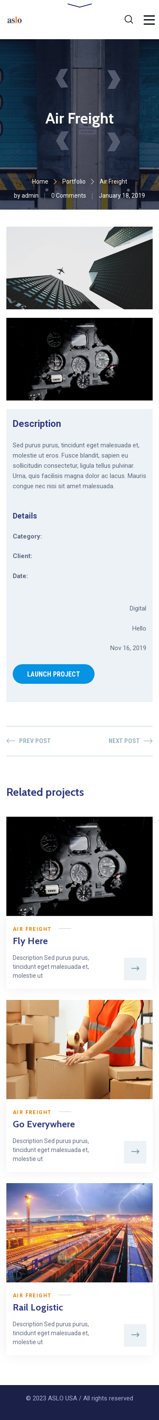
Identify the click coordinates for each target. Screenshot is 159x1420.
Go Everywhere (44, 1124)
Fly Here (30, 941)
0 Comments (68, 195)
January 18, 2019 (122, 195)
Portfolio (74, 181)
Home (40, 181)
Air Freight (32, 929)
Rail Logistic (38, 1307)
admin (30, 195)
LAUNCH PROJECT (53, 674)
